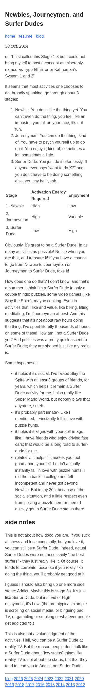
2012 (80, 685)
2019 (9, 685)
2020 (79, 679)
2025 (28, 679)
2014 (60, 685)
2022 (59, 679)
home (10, 36)
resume (25, 36)
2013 (70, 685)
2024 (38, 679)
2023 (48, 679)
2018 (19, 685)
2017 (29, 685)
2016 (40, 685)
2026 (18, 679)
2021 (69, 679)
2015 (50, 685)
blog (40, 36)
